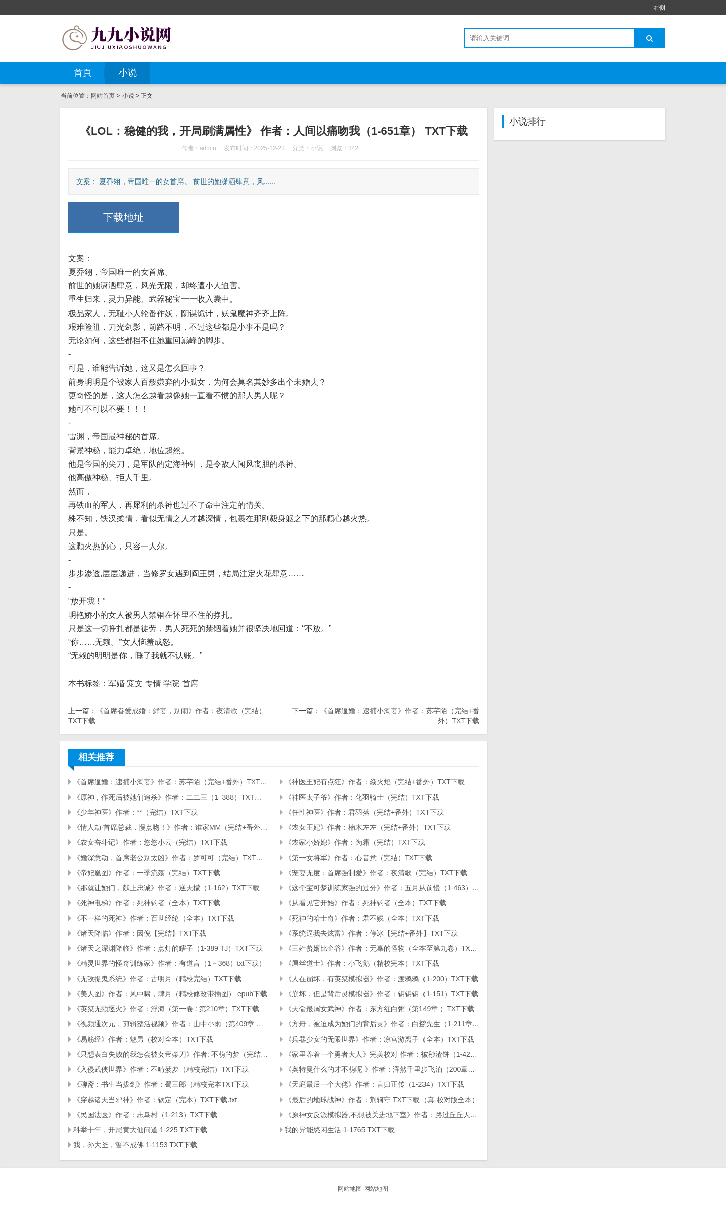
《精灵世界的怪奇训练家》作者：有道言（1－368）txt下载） (169, 963)
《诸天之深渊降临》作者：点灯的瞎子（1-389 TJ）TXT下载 (168, 948)
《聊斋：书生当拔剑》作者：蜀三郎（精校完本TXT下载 (161, 1084)
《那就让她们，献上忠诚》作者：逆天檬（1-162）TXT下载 (166, 888)
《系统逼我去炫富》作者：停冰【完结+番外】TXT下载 (371, 933)
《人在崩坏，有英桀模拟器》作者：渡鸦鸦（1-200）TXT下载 (381, 979)
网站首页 (103, 95)
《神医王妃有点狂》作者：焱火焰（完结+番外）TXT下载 (375, 782)
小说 (127, 73)
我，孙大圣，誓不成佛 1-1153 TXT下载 (135, 1145)
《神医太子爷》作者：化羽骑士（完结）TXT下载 (362, 797)
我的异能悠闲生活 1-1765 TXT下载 (340, 1130)
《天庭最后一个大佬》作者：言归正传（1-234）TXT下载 (374, 1084)
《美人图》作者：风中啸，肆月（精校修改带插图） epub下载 (170, 994)
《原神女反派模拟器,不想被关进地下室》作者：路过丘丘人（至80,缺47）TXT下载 (382, 1115)
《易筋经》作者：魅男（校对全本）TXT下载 (143, 1039)
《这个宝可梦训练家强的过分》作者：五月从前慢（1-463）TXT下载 (382, 888)
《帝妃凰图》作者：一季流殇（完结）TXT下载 (146, 873)
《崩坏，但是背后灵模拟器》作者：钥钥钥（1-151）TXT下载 (381, 994)
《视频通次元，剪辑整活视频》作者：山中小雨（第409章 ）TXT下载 (170, 1024)
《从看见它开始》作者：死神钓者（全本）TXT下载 (365, 903)
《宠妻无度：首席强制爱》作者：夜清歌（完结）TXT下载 (376, 873)
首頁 (83, 73)
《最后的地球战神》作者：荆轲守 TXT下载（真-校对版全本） (382, 1100)
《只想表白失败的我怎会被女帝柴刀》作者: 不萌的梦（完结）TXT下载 (170, 1054)
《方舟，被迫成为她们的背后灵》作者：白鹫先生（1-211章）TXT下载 (382, 1024)
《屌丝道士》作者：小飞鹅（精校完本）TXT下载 (362, 963)
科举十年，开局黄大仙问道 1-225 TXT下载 (140, 1130)
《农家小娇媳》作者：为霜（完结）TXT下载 (355, 842)
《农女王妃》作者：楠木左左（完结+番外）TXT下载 (368, 827)
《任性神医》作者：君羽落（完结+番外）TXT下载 (364, 812)
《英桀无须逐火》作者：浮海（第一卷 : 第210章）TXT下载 (166, 1009)
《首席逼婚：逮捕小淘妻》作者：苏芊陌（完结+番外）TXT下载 (170, 782)
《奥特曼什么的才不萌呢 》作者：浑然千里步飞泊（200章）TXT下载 (382, 1069)
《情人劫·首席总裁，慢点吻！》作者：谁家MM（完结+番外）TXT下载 (170, 827)
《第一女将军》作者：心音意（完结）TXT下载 (358, 858)
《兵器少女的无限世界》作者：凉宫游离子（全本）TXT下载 (379, 1039)
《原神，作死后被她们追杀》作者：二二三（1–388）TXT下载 (170, 797)
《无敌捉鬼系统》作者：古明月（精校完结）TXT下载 (157, 979)
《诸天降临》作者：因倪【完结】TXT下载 (139, 933)
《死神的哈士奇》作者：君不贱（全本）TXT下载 (362, 918)
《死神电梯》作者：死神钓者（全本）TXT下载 (146, 903)
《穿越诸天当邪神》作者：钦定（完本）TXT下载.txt (155, 1100)
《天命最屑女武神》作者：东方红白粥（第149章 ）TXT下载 (379, 1009)
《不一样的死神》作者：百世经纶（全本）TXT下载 (153, 918)
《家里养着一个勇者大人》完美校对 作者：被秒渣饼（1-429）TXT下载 (382, 1054)
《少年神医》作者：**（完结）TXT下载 (135, 812)
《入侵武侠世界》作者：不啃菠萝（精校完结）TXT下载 (161, 1069)
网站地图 (350, 1188)
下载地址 (123, 217)
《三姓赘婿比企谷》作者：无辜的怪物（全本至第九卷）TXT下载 (382, 948)
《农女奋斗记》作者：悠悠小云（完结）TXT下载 (150, 842)
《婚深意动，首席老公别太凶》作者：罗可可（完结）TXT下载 (170, 858)
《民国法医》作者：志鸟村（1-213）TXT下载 (145, 1115)
